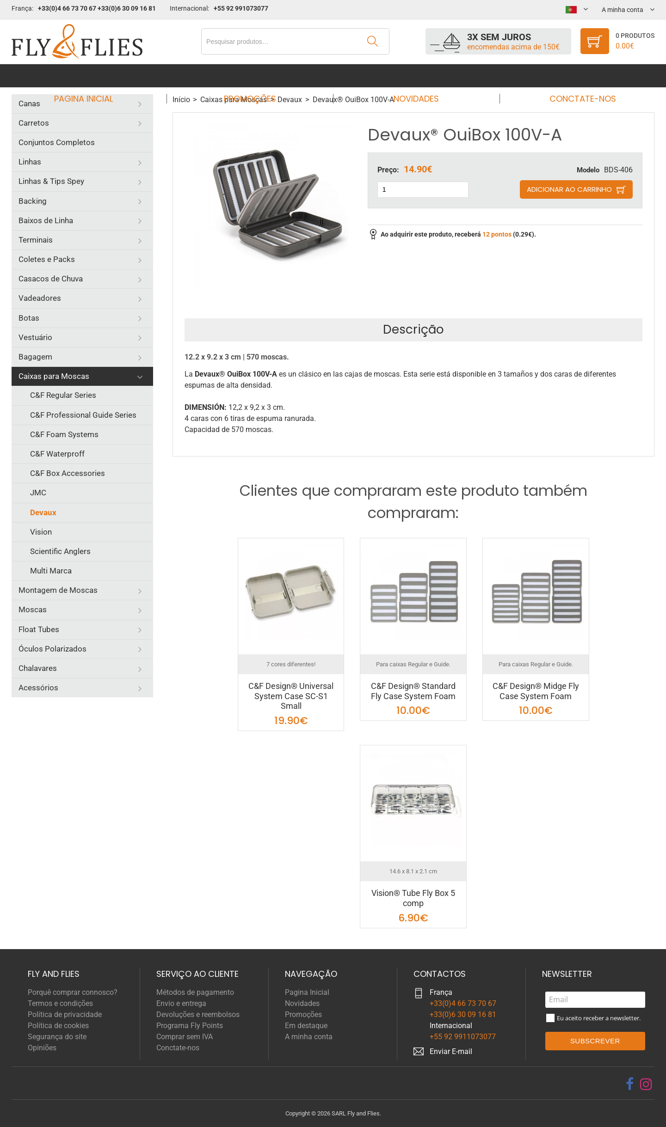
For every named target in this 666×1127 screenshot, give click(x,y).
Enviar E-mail (451, 1051)
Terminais (35, 239)
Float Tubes (38, 629)
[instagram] (646, 1084)
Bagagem (35, 356)
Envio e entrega (181, 1003)
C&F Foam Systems (64, 434)
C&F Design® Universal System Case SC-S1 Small (290, 696)
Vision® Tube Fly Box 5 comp (413, 898)
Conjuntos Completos (56, 142)
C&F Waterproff (57, 453)
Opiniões (42, 1047)
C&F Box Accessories (67, 473)
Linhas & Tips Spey (51, 181)
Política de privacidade (65, 1014)
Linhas (29, 161)
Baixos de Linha (45, 220)
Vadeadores (39, 298)
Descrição (413, 329)
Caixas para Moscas (53, 376)
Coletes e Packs (46, 259)
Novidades (413, 75)
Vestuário (35, 337)
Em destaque (306, 1025)
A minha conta (309, 1036)
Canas (29, 103)
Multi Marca (51, 570)
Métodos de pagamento (195, 992)
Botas (28, 318)
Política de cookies (58, 1025)
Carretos (33, 123)
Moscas (32, 609)
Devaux (43, 512)
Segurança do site (57, 1036)
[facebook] (630, 1084)
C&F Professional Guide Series (83, 415)
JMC (38, 492)
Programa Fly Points (189, 1025)
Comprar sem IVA (184, 1036)
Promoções (253, 75)
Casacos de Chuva (50, 278)
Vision (41, 531)
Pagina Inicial (91, 75)
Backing (32, 201)
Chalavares (37, 668)
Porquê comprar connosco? (72, 992)
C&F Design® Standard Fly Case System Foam (413, 691)
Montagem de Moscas (58, 590)
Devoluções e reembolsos (198, 1014)
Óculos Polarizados (52, 648)
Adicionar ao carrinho (569, 189)
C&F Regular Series (63, 395)
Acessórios (38, 687)
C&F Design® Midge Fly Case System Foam (536, 691)
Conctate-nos (574, 75)
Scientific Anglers (60, 551)
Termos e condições (60, 1003)
